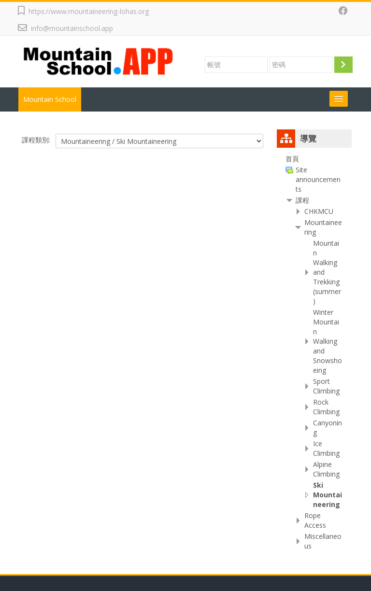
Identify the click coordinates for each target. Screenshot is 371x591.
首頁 (292, 158)
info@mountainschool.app (72, 28)
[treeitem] (313, 159)
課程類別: (36, 139)
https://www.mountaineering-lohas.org (89, 11)
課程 (302, 200)
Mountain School (49, 99)
